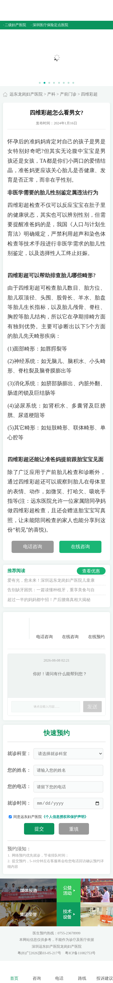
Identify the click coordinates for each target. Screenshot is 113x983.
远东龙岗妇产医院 (26, 94)
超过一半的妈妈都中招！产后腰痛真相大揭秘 (48, 599)
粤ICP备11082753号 (80, 953)
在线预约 (96, 628)
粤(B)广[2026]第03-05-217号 (39, 953)
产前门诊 (68, 94)
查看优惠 (91, 570)
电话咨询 (32, 546)
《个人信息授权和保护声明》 (65, 817)
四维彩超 (89, 94)
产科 (51, 94)
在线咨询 (80, 546)
